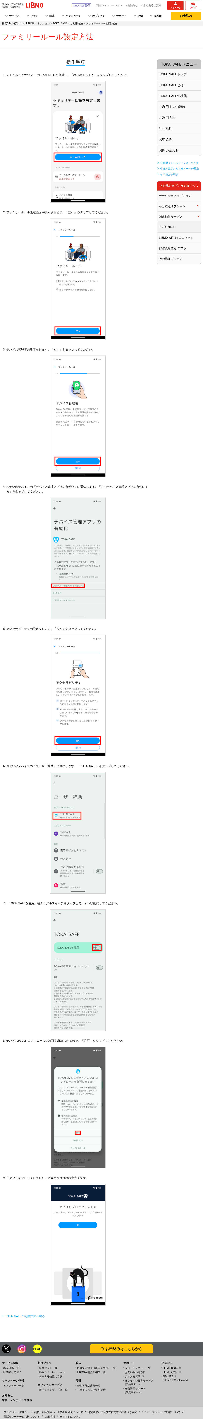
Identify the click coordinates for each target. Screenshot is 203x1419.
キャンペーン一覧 (13, 1385)
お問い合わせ (169, 150)
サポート (121, 15)
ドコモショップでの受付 (91, 1389)
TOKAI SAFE (167, 227)
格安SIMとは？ (12, 1367)
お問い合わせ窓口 (135, 1372)
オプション (98, 15)
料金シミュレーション (109, 5)
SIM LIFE (168, 1376)
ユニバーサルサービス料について (161, 1412)
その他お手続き (169, 174)
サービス (14, 15)
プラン (34, 15)
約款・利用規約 (43, 1412)
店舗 (140, 15)
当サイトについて (70, 1416)
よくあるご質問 (152, 5)
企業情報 (50, 1416)
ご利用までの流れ (172, 107)
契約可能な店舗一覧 (88, 1385)
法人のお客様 (82, 5)
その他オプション (171, 258)
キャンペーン (73, 15)
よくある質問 (132, 1376)
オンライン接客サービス (143, 1382)
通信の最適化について (70, 1412)
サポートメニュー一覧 (138, 1367)
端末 (52, 15)
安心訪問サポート (143, 1390)
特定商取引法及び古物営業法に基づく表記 (112, 1412)
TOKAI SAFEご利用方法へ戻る (25, 1316)
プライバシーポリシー (17, 1412)
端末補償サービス (171, 216)
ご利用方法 (167, 118)
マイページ (175, 7)
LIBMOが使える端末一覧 (91, 1372)
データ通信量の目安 (50, 1376)
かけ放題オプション (172, 206)
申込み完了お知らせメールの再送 (179, 168)
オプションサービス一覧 (53, 1389)
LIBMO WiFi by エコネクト (176, 237)
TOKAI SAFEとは (171, 85)
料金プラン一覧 (48, 1367)
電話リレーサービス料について (22, 1416)
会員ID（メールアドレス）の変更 (179, 162)
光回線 (158, 15)
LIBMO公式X (170, 1372)
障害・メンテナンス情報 (17, 1400)
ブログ (193, 7)
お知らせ (133, 5)
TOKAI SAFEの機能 (173, 96)
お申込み (186, 16)
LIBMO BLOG (170, 1367)
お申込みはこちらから (124, 1349)
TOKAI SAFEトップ (173, 74)
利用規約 (165, 128)
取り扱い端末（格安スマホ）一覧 (96, 1367)
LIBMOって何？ (12, 1372)
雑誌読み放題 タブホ (172, 248)
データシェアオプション (175, 195)
